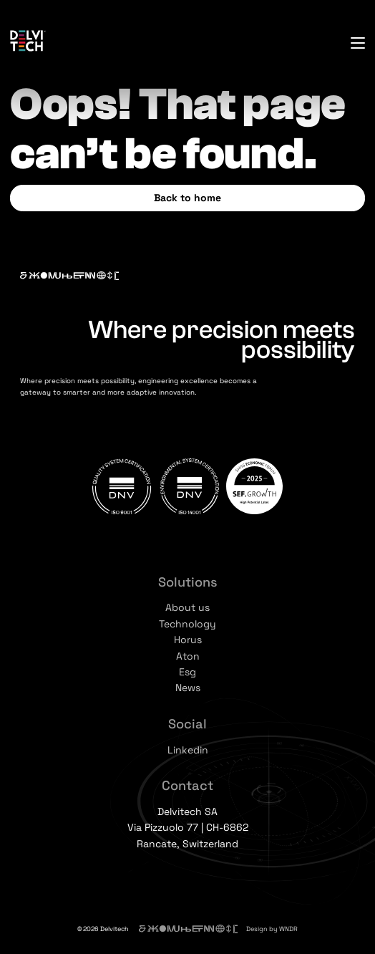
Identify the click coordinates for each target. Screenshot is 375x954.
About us (187, 607)
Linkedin (187, 749)
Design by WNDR (272, 929)
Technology (187, 623)
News (187, 687)
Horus (188, 639)
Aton (188, 656)
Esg (187, 671)
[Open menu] (358, 43)
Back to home (187, 197)
